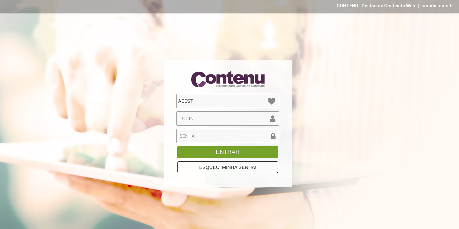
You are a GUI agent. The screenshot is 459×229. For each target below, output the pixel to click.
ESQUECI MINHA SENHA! (227, 167)
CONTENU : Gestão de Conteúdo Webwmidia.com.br (395, 5)
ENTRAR (228, 152)
